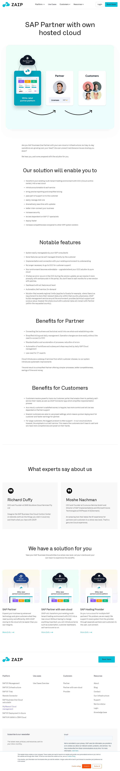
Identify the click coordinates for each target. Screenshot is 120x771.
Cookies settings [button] (76, 766)
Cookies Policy (71, 756)
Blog (96, 687)
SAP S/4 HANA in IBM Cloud (14, 717)
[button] (40, 4)
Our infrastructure (101, 696)
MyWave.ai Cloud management (9, 708)
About (96, 683)
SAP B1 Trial (7, 692)
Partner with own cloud (72, 687)
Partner (66, 683)
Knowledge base (100, 712)
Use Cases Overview (41, 683)
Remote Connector (10, 696)
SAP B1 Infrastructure (11, 687)
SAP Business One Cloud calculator (12, 701)
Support (97, 700)
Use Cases (52, 4)
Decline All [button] (97, 766)
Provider (66, 692)
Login (100, 4)
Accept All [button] (86, 766)
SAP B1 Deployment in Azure (14, 713)
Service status (99, 704)
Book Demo (111, 4)
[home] (12, 4)
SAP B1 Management (10, 683)
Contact (97, 692)
